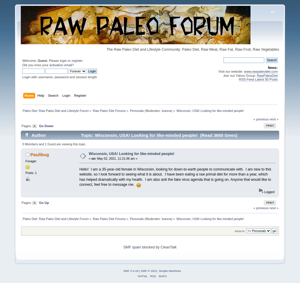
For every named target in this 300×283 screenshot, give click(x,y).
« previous (261, 119)
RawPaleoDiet (267, 75)
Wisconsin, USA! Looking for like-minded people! (131, 154)
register (76, 60)
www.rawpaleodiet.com (261, 71)
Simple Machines (170, 270)
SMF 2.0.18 (131, 270)
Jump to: (239, 231)
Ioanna (166, 110)
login (63, 60)
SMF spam (132, 247)
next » (274, 119)
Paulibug (39, 154)
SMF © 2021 (149, 270)
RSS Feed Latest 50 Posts (258, 79)
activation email (60, 65)
